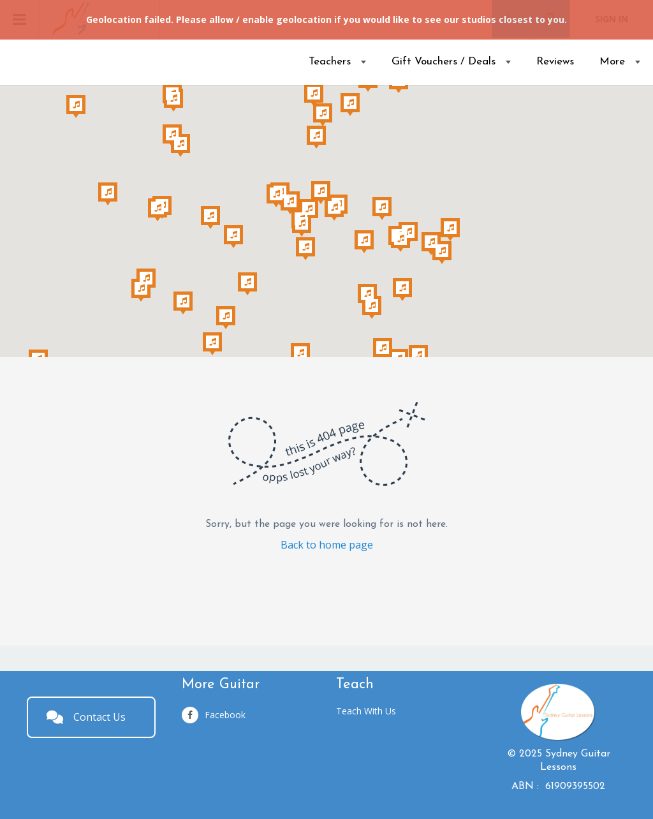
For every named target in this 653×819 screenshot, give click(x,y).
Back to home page (327, 545)
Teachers (330, 61)
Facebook (214, 715)
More (612, 61)
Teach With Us (366, 711)
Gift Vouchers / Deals (443, 61)
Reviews (555, 61)
